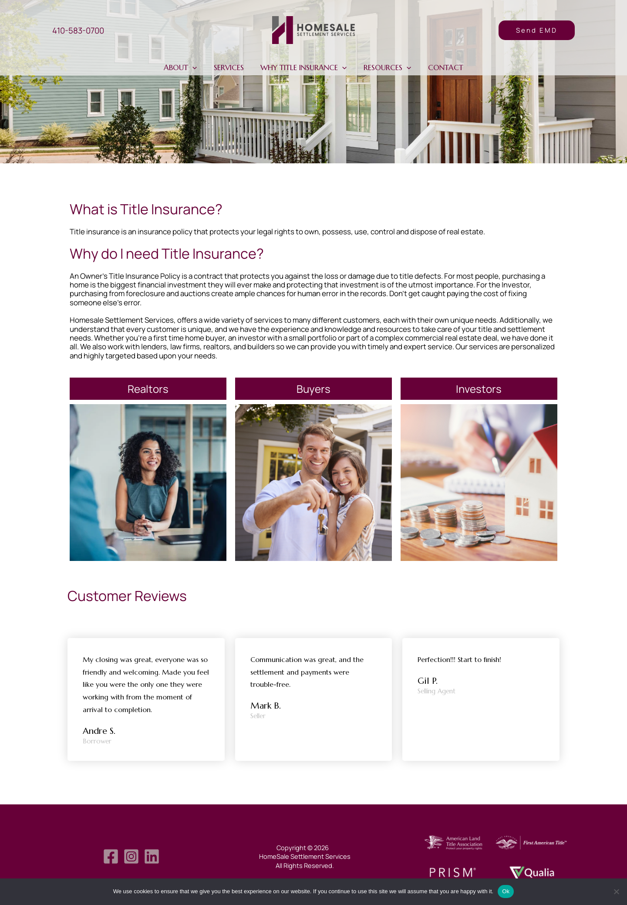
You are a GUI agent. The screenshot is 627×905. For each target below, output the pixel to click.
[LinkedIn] (152, 856)
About (184, 67)
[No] (616, 891)
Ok (505, 891)
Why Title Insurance (303, 67)
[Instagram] (131, 856)
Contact (441, 67)
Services (231, 67)
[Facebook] (111, 856)
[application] (196, 67)
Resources (385, 67)
